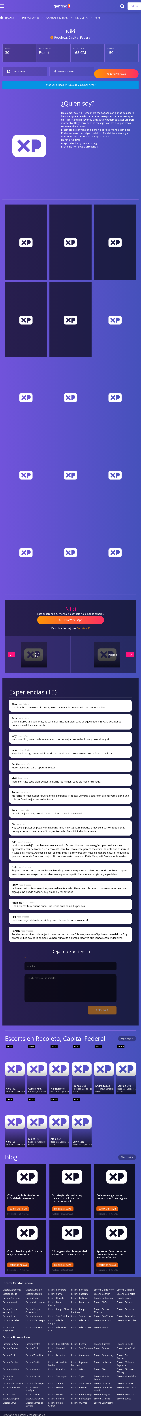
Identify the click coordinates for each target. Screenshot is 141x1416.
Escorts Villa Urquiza (81, 1317)
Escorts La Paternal (103, 1288)
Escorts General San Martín (58, 1354)
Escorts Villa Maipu (34, 1373)
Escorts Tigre (77, 1366)
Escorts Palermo (125, 1292)
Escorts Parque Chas (58, 1299)
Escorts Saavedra (34, 1306)
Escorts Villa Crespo (35, 1310)
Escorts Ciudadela (11, 1377)
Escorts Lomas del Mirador (103, 1379)
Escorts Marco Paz (126, 1377)
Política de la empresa (14, 1408)
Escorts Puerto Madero (101, 1301)
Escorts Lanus (9, 1393)
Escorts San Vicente (103, 1393)
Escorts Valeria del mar (57, 1340)
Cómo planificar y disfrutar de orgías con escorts (25, 1243)
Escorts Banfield (56, 1389)
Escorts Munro (32, 1359)
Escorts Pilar (100, 1359)
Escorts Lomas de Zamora (34, 1394)
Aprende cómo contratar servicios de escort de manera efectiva (114, 1244)
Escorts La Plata (10, 1334)
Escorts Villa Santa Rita (57, 1319)
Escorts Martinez (10, 1359)
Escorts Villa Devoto (81, 1310)
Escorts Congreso (11, 1288)
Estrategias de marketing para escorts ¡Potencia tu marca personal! (70, 1188)
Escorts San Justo (102, 1384)
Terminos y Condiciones (70, 1408)
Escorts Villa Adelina (127, 1366)
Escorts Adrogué (10, 1389)
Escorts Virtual (101, 1317)
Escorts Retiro (9, 1306)
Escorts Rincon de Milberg (126, 1361)
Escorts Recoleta (125, 1299)
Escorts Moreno (33, 1384)
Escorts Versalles (10, 1310)
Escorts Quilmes (79, 1393)
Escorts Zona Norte (35, 1345)
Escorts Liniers (124, 1288)
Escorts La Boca (79, 1288)
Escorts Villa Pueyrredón (8, 1319)
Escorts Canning (102, 1389)
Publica (134, 5)
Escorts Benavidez (57, 1345)
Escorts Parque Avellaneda (9, 1301)
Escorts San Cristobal (58, 1306)
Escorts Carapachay (104, 1345)
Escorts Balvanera (57, 1280)
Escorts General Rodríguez (33, 1379)
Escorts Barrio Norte (104, 1280)
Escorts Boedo (9, 1284)
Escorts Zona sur (125, 1384)
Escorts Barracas (79, 1280)
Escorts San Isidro (34, 1366)
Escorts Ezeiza (124, 1389)
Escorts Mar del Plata (58, 1334)
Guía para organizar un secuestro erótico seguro (111, 1187)
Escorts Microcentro (35, 1292)
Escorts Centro (32, 1334)
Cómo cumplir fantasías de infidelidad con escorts (23, 1187)
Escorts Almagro (33, 1280)
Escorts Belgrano (125, 1280)
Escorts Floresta (56, 1288)
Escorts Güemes (102, 1334)
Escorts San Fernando (8, 1368)
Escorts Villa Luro (102, 1310)
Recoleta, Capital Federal (72, 37)
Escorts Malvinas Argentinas (125, 1354)
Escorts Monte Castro (55, 1294)
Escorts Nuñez (101, 1292)
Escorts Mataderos (11, 1292)
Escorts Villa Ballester (13, 1373)
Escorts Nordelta (56, 1359)
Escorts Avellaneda (34, 1389)
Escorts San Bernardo (82, 1338)
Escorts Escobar (10, 1352)
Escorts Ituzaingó (79, 1377)
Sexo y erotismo (18, 1199)
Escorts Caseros (102, 1373)
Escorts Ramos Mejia (81, 1384)
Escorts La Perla (125, 1334)
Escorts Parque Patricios (78, 1301)
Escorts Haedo (55, 1377)
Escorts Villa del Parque (56, 1312)
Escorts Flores (32, 1288)
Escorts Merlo (9, 1384)
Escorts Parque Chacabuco (32, 1301)
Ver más (127, 1034)
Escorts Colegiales (126, 1284)
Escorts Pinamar (10, 1338)
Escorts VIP (83, 625)
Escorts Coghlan (102, 1284)
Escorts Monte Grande (55, 1394)
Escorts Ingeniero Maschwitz (79, 1354)
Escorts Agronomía (11, 1280)
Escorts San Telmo (103, 1306)
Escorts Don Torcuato (123, 1347)
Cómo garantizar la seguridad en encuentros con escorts (69, 1243)
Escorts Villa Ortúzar (127, 1310)
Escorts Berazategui (81, 1389)
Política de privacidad (42, 1408)
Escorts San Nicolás (81, 1306)
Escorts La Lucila (102, 1352)
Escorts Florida (32, 1352)
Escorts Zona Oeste (81, 1373)
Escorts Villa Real (33, 1317)
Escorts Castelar (125, 1373)
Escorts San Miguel (57, 1366)
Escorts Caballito (33, 1284)
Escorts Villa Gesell (126, 1338)
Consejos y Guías (62, 1199)
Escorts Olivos (78, 1359)
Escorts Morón (55, 1384)
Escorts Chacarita (79, 1284)
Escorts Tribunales (126, 1306)
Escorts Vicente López (101, 1368)
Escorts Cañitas (56, 1284)
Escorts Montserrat (80, 1292)
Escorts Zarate (55, 1373)
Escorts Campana (80, 1345)
